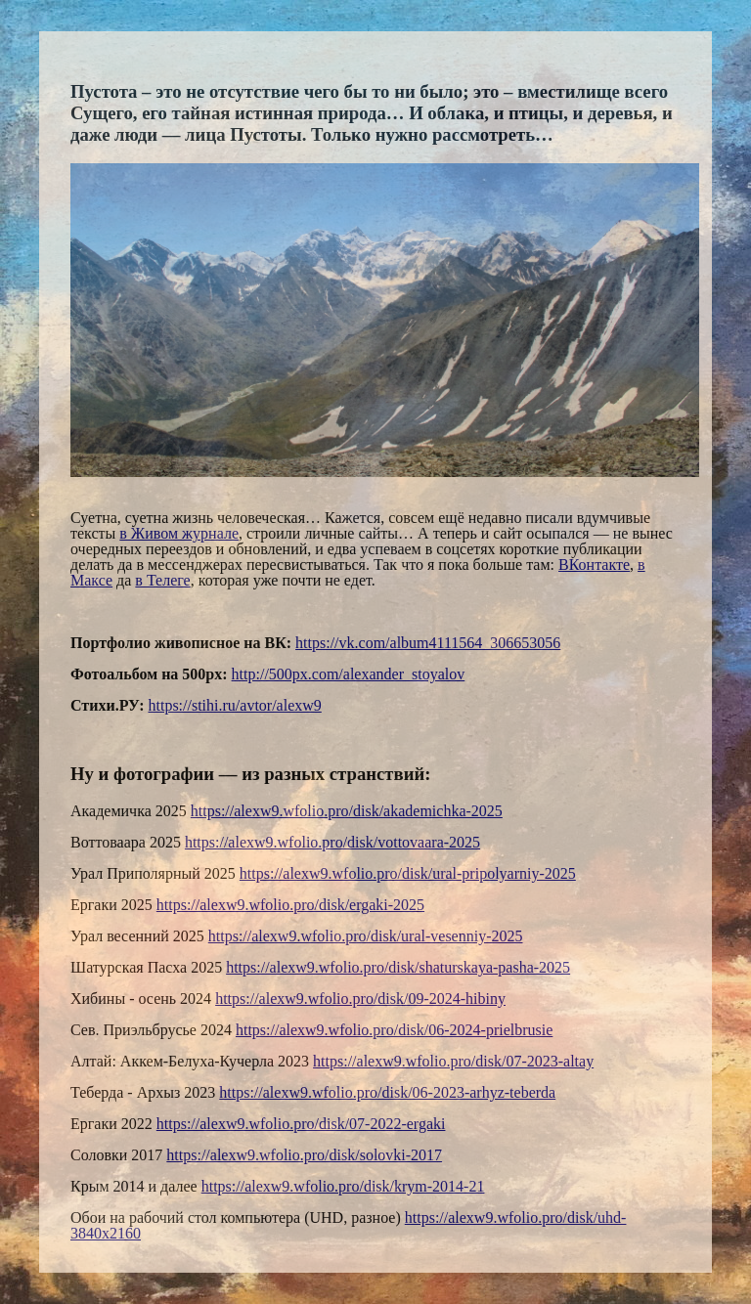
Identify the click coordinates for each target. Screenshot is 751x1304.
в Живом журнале (179, 533)
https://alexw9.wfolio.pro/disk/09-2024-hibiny (360, 998)
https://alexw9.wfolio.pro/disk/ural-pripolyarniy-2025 (408, 873)
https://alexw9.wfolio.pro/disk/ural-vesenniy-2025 (365, 936)
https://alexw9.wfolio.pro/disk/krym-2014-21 (343, 1186)
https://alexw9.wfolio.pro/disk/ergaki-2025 (290, 904)
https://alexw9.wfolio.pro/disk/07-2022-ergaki (301, 1123)
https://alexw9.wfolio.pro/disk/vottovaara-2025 (332, 842)
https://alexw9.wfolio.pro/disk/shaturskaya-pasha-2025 (398, 967)
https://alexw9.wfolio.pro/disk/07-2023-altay (453, 1061)
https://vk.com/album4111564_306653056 (427, 642)
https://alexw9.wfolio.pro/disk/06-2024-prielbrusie (394, 1029)
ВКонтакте (594, 564)
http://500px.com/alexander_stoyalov (348, 674)
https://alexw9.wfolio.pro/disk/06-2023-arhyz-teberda (387, 1092)
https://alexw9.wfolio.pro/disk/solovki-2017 (304, 1155)
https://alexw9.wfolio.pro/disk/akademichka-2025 (347, 811)
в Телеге (162, 580)
